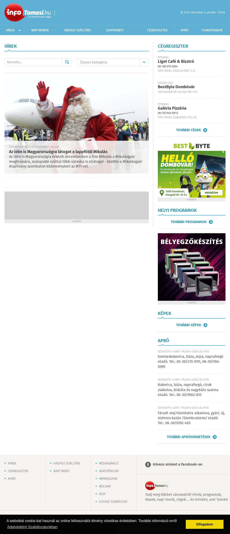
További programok (189, 222)
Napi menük (40, 30)
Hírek (10, 30)
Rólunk (105, 486)
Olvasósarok (212, 30)
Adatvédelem (109, 471)
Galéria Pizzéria (172, 108)
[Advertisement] (76, 205)
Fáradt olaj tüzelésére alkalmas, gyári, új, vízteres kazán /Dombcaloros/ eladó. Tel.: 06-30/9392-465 (191, 418)
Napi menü (61, 471)
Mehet (67, 62)
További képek (188, 325)
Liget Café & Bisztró (176, 62)
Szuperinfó (115, 30)
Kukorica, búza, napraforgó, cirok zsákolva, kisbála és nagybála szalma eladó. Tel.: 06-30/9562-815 (188, 390)
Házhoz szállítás (77, 30)
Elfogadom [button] (204, 524)
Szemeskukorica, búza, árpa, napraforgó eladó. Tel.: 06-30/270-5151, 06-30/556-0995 (190, 362)
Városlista (54, 13)
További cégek (188, 130)
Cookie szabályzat (113, 501)
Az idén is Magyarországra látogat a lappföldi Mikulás (58, 152)
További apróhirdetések (188, 437)
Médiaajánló (108, 463)
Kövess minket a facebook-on (177, 464)
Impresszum (108, 478)
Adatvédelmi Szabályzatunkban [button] (32, 527)
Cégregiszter (157, 30)
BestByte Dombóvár (176, 87)
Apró (185, 30)
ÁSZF (102, 494)
